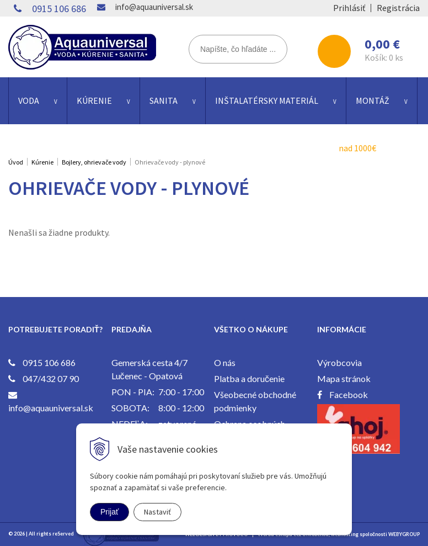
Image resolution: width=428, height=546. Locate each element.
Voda (28, 100)
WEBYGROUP (404, 534)
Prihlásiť (349, 7)
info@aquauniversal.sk (154, 7)
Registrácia (398, 7)
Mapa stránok (344, 378)
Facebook (348, 394)
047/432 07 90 (51, 378)
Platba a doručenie (249, 378)
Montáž (372, 100)
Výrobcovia (339, 362)
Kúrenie (94, 100)
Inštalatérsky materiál (266, 100)
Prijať (109, 511)
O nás (225, 362)
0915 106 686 (59, 8)
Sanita (163, 100)
